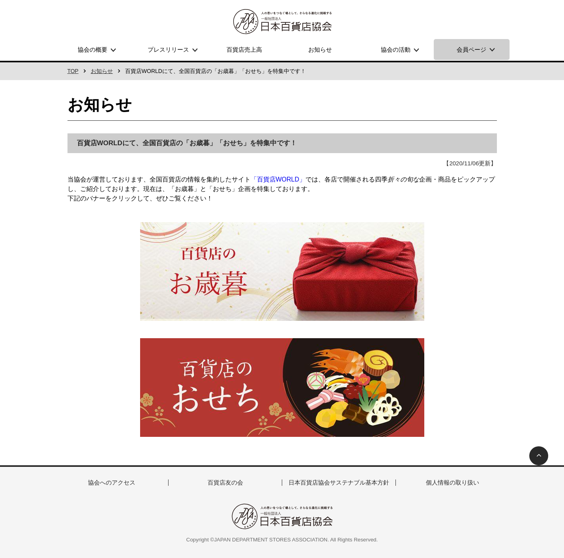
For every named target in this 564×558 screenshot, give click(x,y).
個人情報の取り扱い (452, 482)
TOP (73, 71)
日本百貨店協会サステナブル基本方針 (339, 482)
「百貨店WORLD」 (278, 179)
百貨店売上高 (244, 49)
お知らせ (320, 49)
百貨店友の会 (225, 482)
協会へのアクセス (111, 482)
